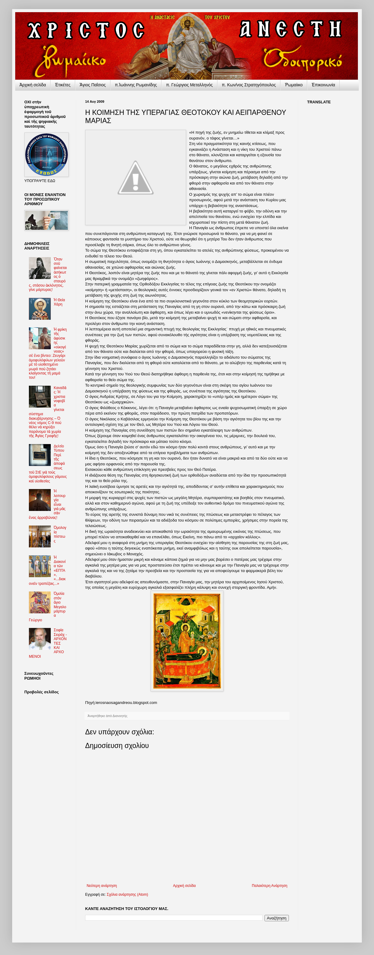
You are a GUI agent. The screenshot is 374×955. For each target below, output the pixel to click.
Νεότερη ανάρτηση (102, 886)
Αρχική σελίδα (184, 886)
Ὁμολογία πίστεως (60, 534)
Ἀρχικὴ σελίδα (32, 84)
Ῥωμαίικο (294, 84)
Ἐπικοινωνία (323, 84)
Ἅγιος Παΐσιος (93, 84)
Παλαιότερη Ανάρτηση (269, 886)
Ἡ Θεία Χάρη (59, 302)
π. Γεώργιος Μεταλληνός (189, 84)
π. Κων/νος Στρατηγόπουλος (249, 84)
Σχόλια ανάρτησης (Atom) (127, 894)
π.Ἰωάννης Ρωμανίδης (136, 84)
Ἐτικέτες (63, 84)
